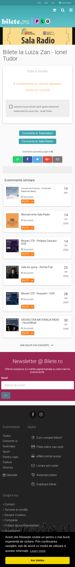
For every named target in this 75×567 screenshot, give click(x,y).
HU (53, 2)
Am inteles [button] (37, 560)
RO (39, 2)
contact (65, 2)
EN (46, 2)
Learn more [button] (38, 550)
